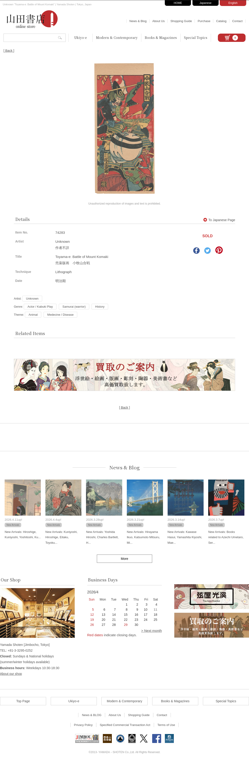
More (124, 559)
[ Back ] (8, 50)
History (99, 306)
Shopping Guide (181, 21)
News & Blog (137, 21)
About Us (158, 21)
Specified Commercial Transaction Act (125, 725)
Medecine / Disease (60, 314)
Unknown (32, 298)
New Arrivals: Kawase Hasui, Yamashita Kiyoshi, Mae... (185, 537)
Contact (237, 21)
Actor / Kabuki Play (40, 306)
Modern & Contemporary (117, 37)
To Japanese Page (219, 220)
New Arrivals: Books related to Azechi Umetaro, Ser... (225, 537)
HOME (178, 3)
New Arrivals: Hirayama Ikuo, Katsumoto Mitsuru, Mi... (143, 537)
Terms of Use (166, 725)
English (232, 3)
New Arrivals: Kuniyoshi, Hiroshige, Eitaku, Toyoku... (61, 537)
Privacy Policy (83, 725)
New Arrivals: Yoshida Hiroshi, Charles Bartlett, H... (102, 537)
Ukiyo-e (80, 37)
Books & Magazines (161, 37)
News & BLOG (91, 715)
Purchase (204, 21)
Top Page (23, 701)
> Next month (151, 631)
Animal (33, 314)
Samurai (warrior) (74, 306)
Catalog (221, 21)
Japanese (205, 3)
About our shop (11, 674)
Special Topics (195, 37)
